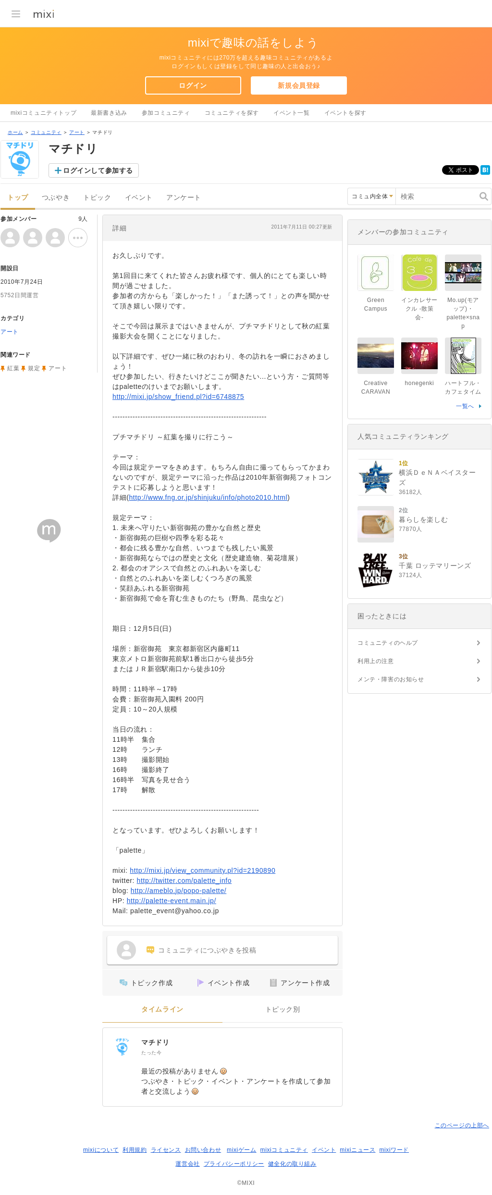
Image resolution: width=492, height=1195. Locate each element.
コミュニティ (46, 132)
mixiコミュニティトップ (43, 112)
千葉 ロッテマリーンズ (435, 565)
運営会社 (187, 1163)
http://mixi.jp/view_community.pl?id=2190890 (202, 870)
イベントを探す (345, 112)
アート (77, 132)
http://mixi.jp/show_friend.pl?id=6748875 (178, 396)
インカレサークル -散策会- (419, 309)
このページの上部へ (462, 1125)
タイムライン (162, 1009)
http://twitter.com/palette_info (184, 880)
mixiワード (394, 1150)
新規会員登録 (299, 85)
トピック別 (282, 1009)
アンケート (183, 197)
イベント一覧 (291, 112)
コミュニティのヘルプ (387, 643)
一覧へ (465, 406)
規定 (34, 368)
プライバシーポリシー (234, 1163)
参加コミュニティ (166, 112)
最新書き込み (109, 112)
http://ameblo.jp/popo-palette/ (178, 890)
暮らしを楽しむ (423, 519)
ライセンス (166, 1150)
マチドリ (155, 1042)
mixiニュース (357, 1150)
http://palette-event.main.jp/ (171, 901)
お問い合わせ (203, 1150)
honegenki (419, 383)
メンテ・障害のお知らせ (390, 679)
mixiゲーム (242, 1150)
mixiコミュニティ (284, 1150)
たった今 (151, 1052)
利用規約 (135, 1150)
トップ (17, 197)
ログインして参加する (98, 170)
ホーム (15, 132)
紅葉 (13, 368)
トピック (97, 197)
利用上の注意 (375, 661)
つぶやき (56, 197)
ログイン (193, 85)
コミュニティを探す (232, 112)
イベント (139, 197)
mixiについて (101, 1150)
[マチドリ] (122, 1047)
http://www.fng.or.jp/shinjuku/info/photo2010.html (208, 497)
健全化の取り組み (292, 1163)
